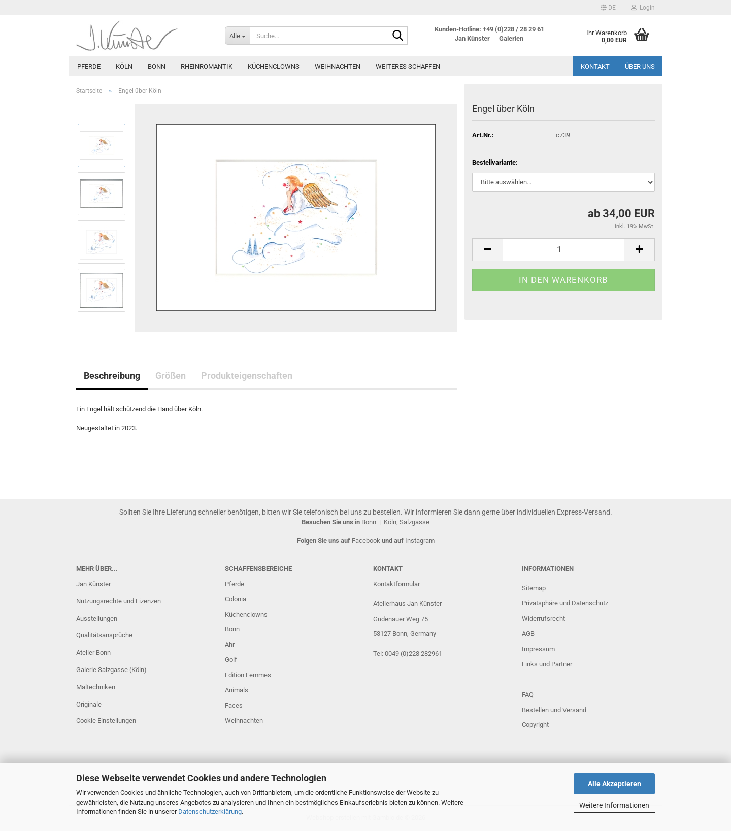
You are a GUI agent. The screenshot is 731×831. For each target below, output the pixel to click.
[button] (608, 7)
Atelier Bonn (93, 652)
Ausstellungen (96, 618)
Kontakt (595, 66)
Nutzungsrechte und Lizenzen (118, 601)
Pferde (89, 66)
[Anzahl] (563, 249)
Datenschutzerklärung (210, 811)
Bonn (156, 66)
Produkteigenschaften (246, 375)
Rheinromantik (206, 66)
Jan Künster (93, 584)
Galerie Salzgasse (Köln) (111, 670)
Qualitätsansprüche (104, 635)
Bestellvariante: (495, 162)
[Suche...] (237, 35)
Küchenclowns (274, 66)
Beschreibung (112, 375)
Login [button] (643, 7)
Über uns (640, 66)
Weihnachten (337, 66)
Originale (89, 704)
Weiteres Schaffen (408, 66)
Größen (170, 375)
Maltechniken (95, 687)
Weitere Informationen (614, 805)
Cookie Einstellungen (106, 720)
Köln (124, 66)
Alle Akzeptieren (614, 784)
